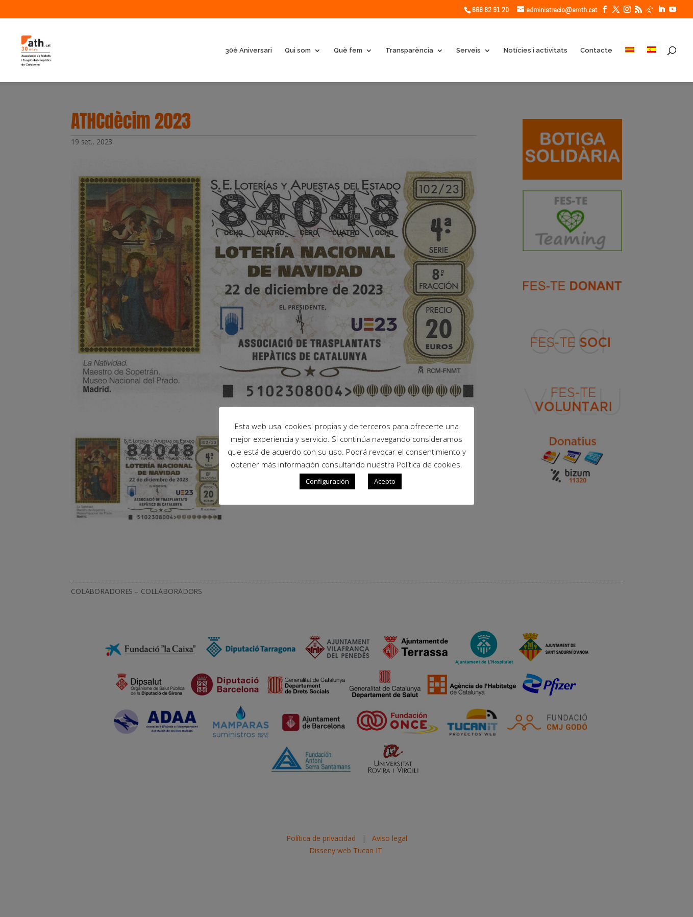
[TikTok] (649, 9)
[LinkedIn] (661, 9)
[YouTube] (672, 9)
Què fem (348, 50)
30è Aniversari (248, 50)
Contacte (596, 50)
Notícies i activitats (535, 50)
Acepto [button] (384, 481)
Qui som (298, 50)
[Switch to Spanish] (651, 64)
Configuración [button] (327, 481)
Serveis (468, 50)
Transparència (409, 50)
